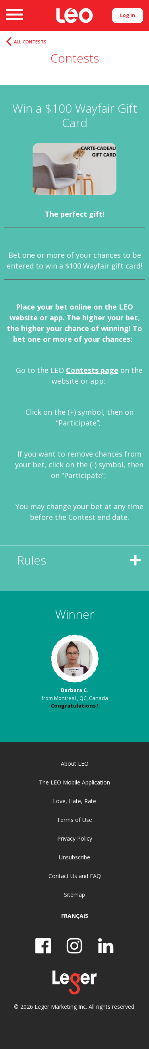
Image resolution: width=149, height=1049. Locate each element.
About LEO (75, 763)
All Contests (30, 42)
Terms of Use (74, 820)
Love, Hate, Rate (74, 801)
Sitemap (74, 894)
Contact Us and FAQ (74, 876)
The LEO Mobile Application (74, 782)
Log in (127, 15)
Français (74, 916)
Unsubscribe (74, 857)
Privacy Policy (74, 838)
